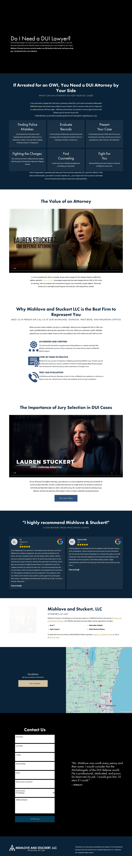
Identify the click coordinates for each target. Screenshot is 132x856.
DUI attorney (41, 116)
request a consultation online (75, 635)
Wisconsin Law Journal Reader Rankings (97, 618)
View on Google (16, 586)
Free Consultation (85, 7)
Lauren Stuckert (48, 280)
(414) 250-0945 (105, 7)
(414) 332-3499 (98, 635)
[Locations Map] (99, 677)
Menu (118, 7)
